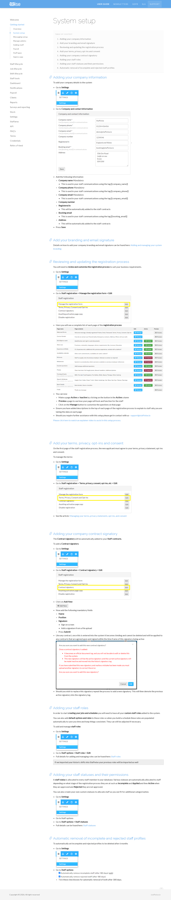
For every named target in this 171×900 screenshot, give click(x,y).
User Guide (103, 6)
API (11, 126)
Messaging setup (20, 37)
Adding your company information (75, 39)
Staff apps (17, 53)
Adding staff (18, 45)
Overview (17, 29)
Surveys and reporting (20, 107)
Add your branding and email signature (77, 43)
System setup (19, 33)
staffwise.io (156, 894)
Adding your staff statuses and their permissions (82, 63)
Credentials (15, 140)
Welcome (14, 19)
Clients (13, 97)
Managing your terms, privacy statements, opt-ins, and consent (98, 516)
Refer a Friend (16, 145)
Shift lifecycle (16, 73)
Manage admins (19, 41)
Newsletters (120, 6)
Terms (13, 136)
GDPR (135, 6)
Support (155, 6)
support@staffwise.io (140, 415)
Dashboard (15, 83)
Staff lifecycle (16, 64)
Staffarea (14, 121)
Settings (14, 116)
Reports (13, 102)
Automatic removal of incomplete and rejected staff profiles (87, 67)
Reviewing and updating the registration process (82, 47)
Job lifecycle (16, 68)
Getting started (17, 24)
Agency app (18, 57)
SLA (144, 6)
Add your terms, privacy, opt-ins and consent (80, 51)
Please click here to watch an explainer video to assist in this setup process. (87, 420)
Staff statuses (89, 825)
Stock (12, 112)
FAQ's (13, 131)
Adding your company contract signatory (78, 55)
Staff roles (116, 756)
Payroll (16, 49)
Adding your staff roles (70, 59)
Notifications (16, 88)
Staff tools (15, 78)
